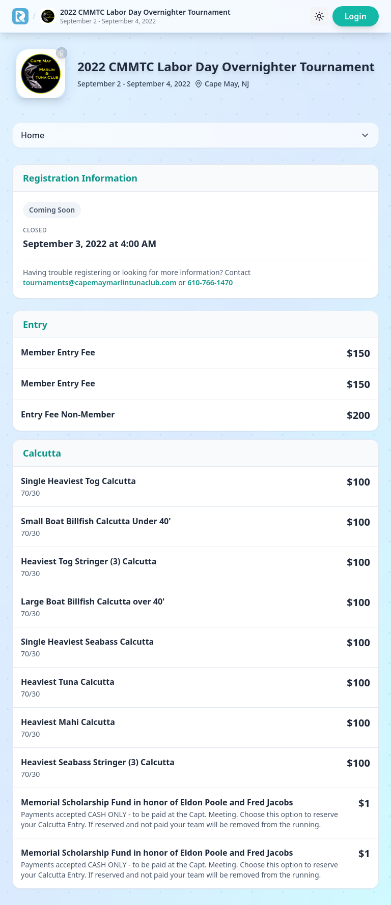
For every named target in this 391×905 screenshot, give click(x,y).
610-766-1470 (210, 282)
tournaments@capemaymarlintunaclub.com (100, 282)
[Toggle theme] (319, 16)
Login (356, 16)
